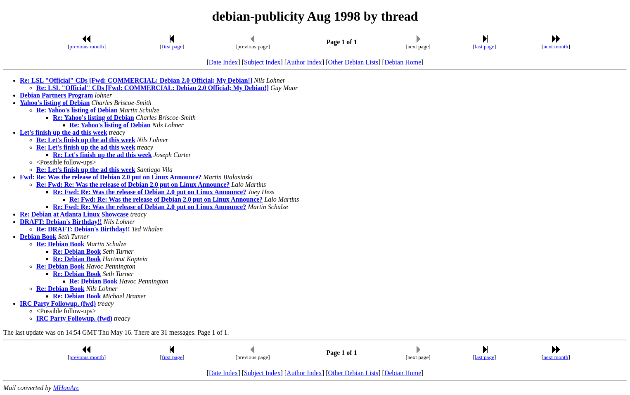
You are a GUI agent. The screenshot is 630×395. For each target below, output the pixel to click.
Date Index (223, 62)
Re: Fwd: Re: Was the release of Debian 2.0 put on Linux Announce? (133, 184)
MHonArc (66, 387)
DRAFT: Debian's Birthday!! (61, 221)
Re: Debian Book (60, 243)
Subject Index (262, 62)
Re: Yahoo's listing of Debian (77, 110)
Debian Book (38, 236)
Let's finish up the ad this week (63, 132)
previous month (86, 46)
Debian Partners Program (56, 95)
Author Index (304, 62)
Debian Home (402, 62)
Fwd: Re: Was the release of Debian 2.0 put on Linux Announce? (110, 177)
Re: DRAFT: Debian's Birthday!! (83, 229)
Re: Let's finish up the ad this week (85, 139)
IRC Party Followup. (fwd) (58, 303)
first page (172, 46)
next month (555, 46)
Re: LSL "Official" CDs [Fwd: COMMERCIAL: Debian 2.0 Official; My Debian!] (136, 80)
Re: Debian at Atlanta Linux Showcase (74, 214)
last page (484, 46)
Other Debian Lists (353, 62)
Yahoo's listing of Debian (55, 102)
